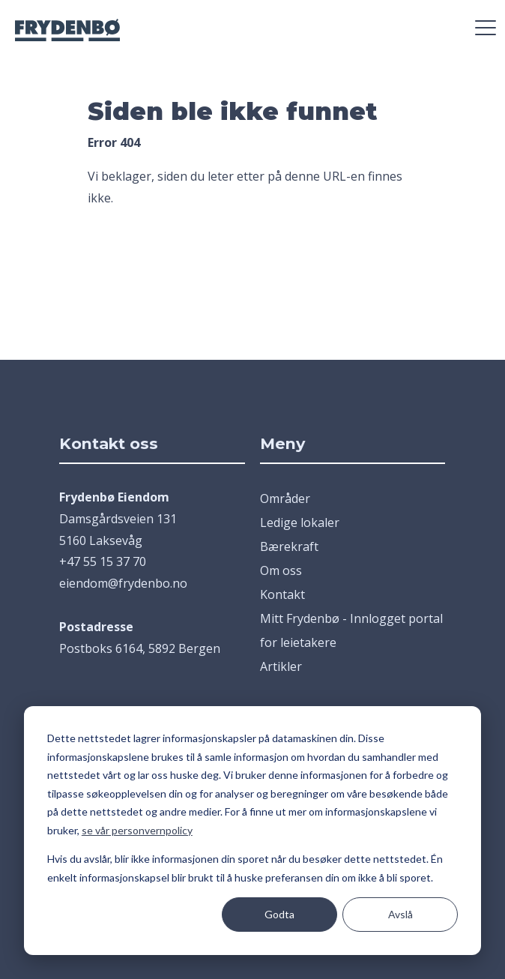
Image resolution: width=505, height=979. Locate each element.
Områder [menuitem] (285, 498)
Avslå (400, 914)
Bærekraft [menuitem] (289, 546)
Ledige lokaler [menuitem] (299, 522)
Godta (279, 914)
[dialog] (252, 830)
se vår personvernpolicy (137, 830)
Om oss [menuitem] (281, 570)
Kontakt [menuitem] (282, 594)
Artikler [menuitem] (281, 666)
